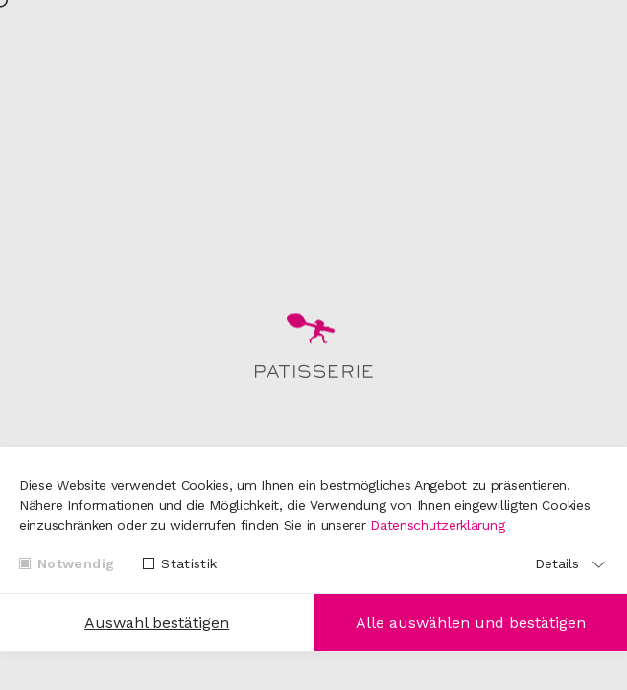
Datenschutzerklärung (437, 525)
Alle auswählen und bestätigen (471, 622)
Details (557, 563)
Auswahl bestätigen (156, 622)
